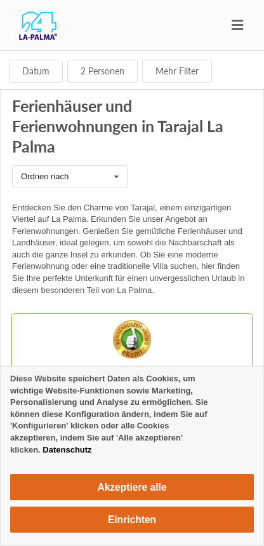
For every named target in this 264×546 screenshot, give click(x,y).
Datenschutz (67, 449)
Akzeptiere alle (131, 487)
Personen (102, 70)
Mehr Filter (177, 70)
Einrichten (132, 519)
